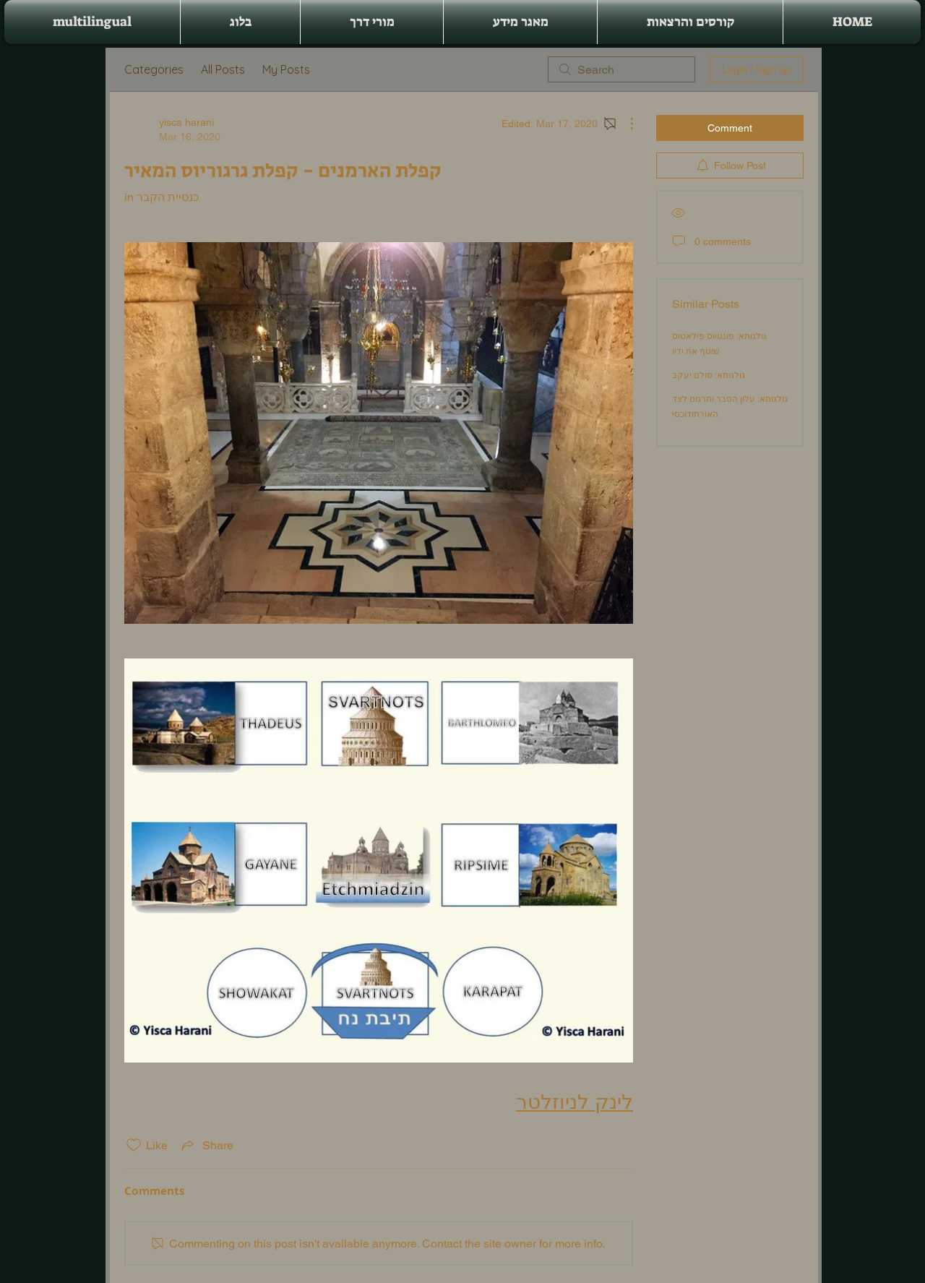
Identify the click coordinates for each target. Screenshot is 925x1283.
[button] (690, 22)
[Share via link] (206, 1145)
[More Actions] (624, 123)
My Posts (286, 69)
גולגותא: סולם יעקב (708, 375)
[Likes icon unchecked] (133, 1145)
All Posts (223, 69)
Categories (154, 69)
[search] (621, 69)
